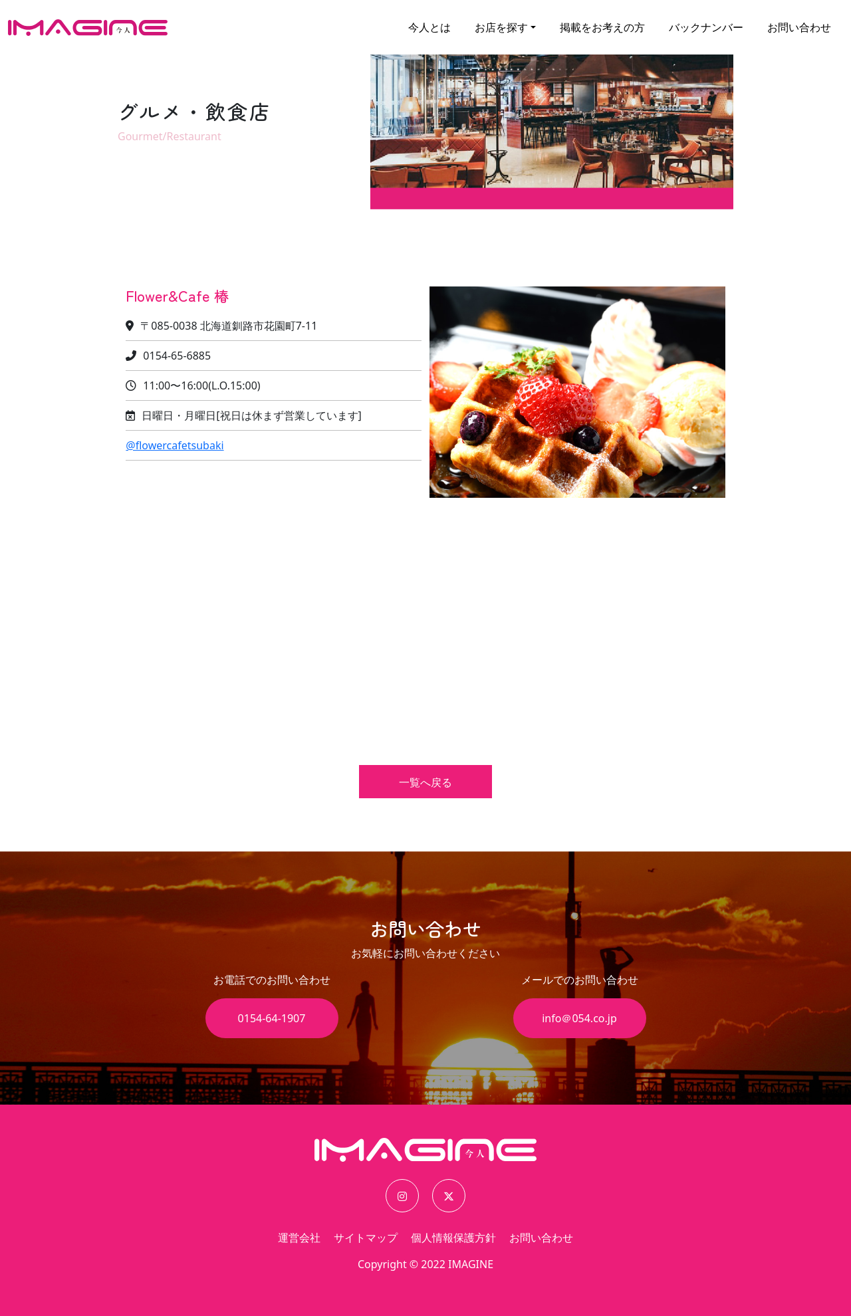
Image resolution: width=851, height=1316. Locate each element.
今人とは (429, 27)
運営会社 (299, 1237)
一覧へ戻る (425, 782)
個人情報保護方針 (453, 1237)
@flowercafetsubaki (174, 445)
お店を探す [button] (501, 27)
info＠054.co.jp (579, 1018)
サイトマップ (366, 1237)
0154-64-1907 (272, 1018)
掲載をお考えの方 (602, 27)
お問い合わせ (799, 27)
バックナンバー (706, 27)
